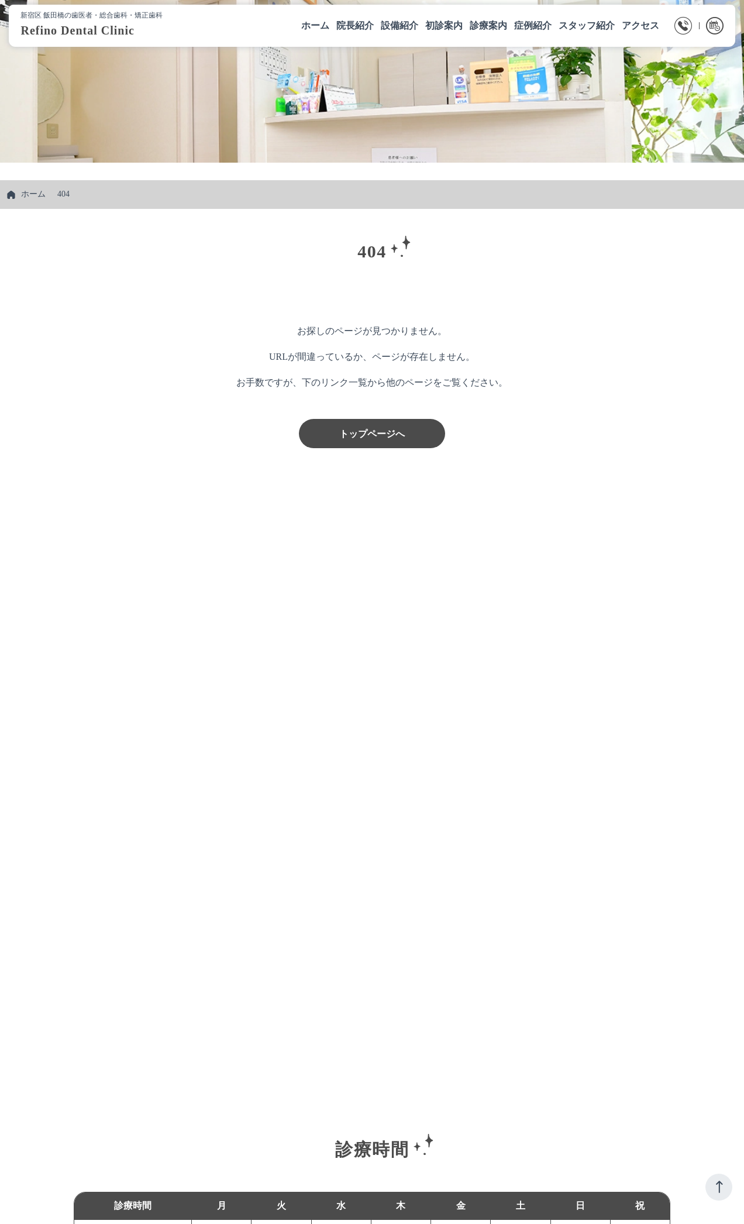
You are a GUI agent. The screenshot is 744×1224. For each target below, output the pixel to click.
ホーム (33, 194)
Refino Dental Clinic (80, 31)
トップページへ (372, 433)
